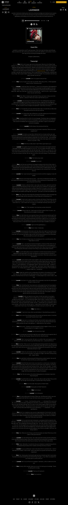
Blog (14, 499)
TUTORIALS (19, 2)
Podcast (18, 499)
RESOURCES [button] (39, 2)
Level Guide (42, 499)
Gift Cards (37, 499)
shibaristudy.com (41, 70)
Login (53, 2)
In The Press (52, 499)
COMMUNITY (33, 2)
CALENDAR (25, 2)
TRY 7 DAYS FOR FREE (61, 2)
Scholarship (30, 499)
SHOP (29, 2)
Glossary (25, 499)
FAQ (21, 499)
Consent (47, 499)
